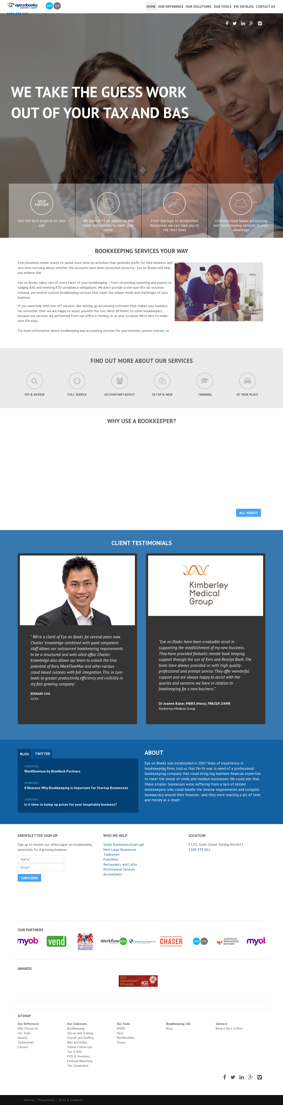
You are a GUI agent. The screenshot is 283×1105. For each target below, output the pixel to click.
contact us (161, 330)
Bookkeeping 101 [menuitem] (178, 1024)
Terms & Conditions (70, 1100)
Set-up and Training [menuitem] (80, 1033)
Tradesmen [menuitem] (111, 854)
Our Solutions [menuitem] (198, 6)
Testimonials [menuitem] (26, 1042)
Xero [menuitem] (120, 1033)
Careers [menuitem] (23, 1047)
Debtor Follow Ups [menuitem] (79, 1047)
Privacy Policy (46, 1100)
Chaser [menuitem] (121, 1042)
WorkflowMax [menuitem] (126, 1038)
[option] (141, 125)
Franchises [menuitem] (111, 859)
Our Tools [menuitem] (222, 6)
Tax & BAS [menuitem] (74, 1052)
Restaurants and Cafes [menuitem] (120, 864)
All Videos (248, 513)
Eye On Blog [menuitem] (244, 6)
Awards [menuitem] (22, 1038)
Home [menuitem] (151, 6)
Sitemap (29, 1100)
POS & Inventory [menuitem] (78, 1056)
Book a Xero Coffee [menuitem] (229, 1028)
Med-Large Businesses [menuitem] (119, 849)
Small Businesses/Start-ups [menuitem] (123, 844)
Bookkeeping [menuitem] (75, 1028)
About (154, 752)
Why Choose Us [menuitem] (28, 1028)
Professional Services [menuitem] (119, 869)
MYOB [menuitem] (121, 1028)
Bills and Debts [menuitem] (77, 1042)
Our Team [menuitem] (24, 1033)
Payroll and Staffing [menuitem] (80, 1038)
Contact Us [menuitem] (265, 6)
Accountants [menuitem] (112, 874)
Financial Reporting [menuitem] (79, 1061)
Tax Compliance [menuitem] (77, 1066)
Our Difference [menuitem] (171, 6)
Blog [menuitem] (169, 1028)
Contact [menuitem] (221, 1024)
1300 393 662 (17, 14)
